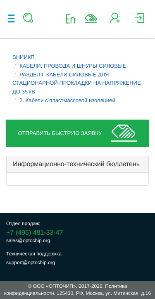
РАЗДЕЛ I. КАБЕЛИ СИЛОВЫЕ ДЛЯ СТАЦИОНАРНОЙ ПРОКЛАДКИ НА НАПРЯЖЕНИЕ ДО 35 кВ (76, 83)
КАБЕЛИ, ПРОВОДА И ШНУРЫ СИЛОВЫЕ (72, 66)
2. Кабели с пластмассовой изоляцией (67, 100)
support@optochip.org (30, 262)
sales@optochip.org (28, 240)
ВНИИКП (23, 57)
